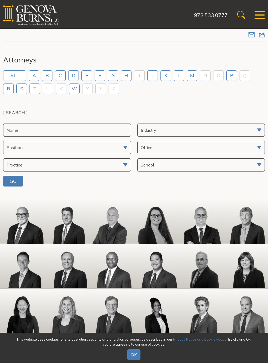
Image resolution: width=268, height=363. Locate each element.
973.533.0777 (211, 15)
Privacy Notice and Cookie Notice (200, 339)
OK (134, 355)
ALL (14, 75)
